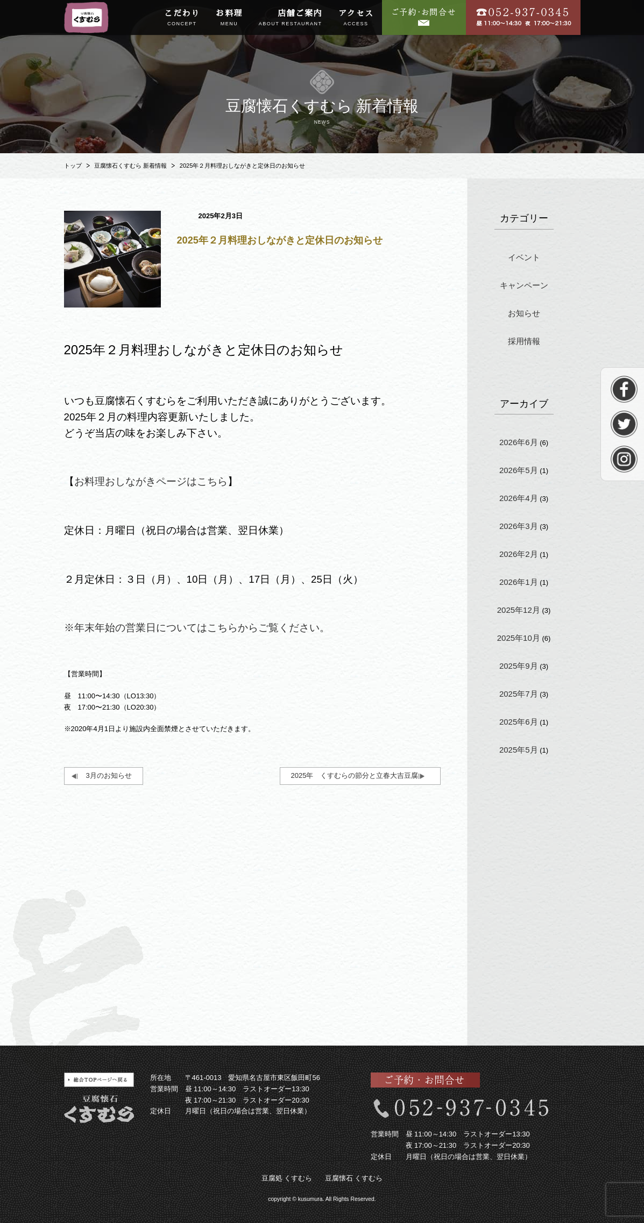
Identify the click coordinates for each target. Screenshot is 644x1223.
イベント (524, 257)
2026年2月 (518, 554)
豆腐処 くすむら (287, 1178)
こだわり (182, 18)
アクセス (356, 18)
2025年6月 (518, 721)
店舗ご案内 (290, 18)
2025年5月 (518, 749)
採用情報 (524, 341)
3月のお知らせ (109, 775)
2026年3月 (518, 526)
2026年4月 (518, 498)
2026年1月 (518, 582)
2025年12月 (518, 609)
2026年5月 (518, 470)
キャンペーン (524, 285)
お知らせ (524, 313)
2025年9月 (518, 665)
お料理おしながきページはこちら (151, 481)
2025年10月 (518, 637)
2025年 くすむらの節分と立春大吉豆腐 (355, 775)
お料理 (229, 18)
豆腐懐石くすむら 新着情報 (130, 165)
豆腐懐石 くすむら (354, 1178)
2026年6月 (518, 442)
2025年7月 (518, 693)
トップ (73, 165)
